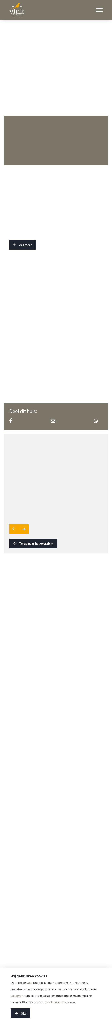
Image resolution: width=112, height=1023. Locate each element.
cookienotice (55, 1002)
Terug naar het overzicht (33, 543)
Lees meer (22, 244)
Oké (29, 983)
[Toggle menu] (99, 10)
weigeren (17, 996)
